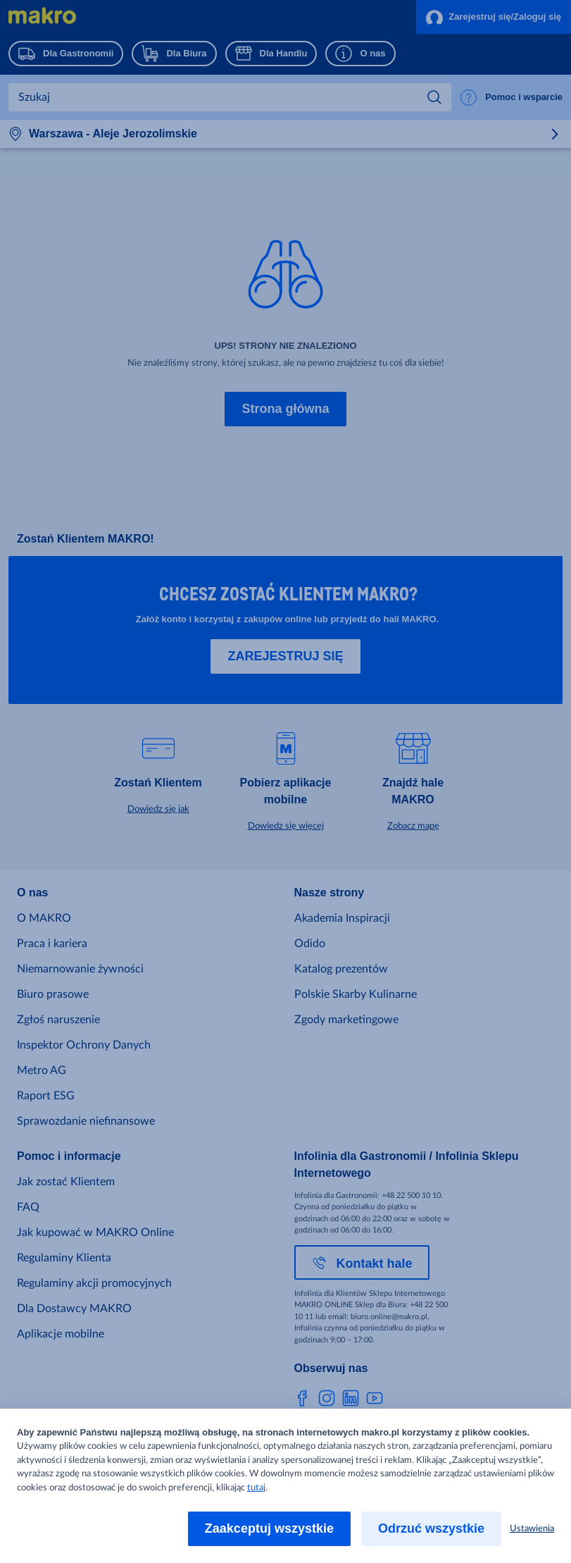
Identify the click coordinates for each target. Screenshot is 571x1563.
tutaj (256, 1488)
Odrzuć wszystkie (431, 1528)
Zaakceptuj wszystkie (269, 1528)
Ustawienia (532, 1528)
